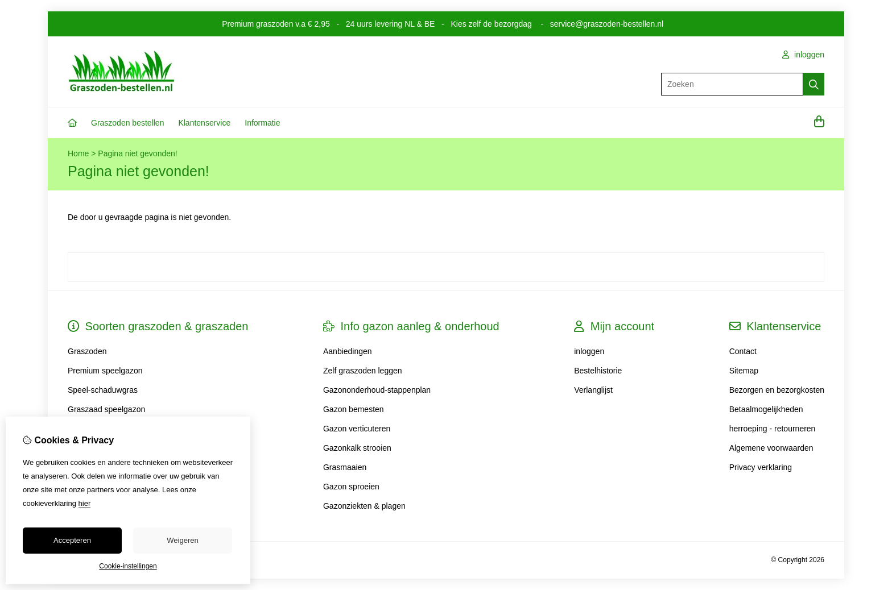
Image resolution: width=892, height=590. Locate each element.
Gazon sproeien (351, 486)
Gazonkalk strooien (357, 447)
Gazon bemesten (353, 409)
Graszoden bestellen (127, 122)
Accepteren (72, 540)
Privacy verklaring (760, 467)
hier (85, 503)
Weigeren (182, 540)
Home (78, 153)
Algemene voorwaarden (771, 447)
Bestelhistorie (598, 370)
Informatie (262, 122)
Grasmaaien (344, 467)
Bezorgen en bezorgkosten (776, 389)
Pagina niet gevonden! (137, 153)
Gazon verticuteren (356, 428)
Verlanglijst (593, 389)
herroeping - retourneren (772, 428)
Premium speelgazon (105, 370)
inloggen (803, 54)
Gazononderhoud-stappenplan (377, 389)
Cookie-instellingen (127, 566)
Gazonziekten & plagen (364, 505)
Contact (743, 351)
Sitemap (743, 370)
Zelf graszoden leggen (362, 370)
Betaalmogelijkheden (766, 409)
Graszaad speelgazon (106, 409)
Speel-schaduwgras (103, 389)
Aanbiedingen (347, 351)
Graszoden (87, 351)
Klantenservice (204, 122)
